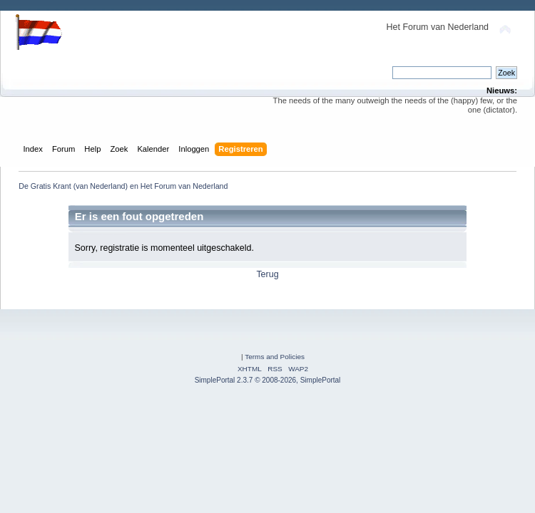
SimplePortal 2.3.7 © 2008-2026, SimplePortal (268, 380)
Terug (267, 274)
